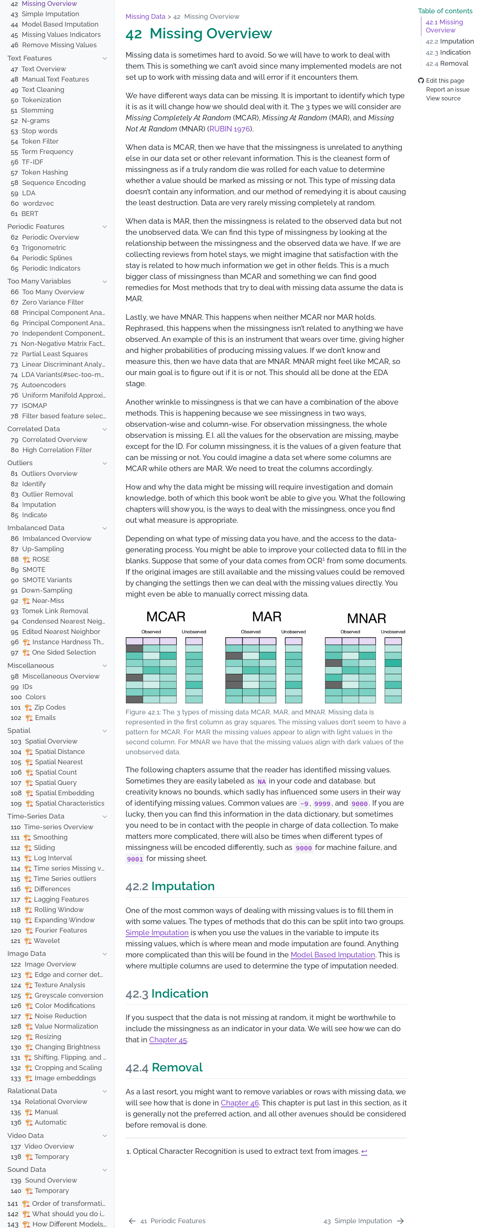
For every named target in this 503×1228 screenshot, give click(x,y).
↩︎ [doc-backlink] (364, 1151)
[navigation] (53, 58)
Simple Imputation (157, 932)
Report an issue (443, 89)
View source (439, 98)
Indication (448, 52)
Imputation (450, 41)
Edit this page (441, 80)
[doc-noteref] (323, 560)
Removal (447, 63)
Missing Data (145, 16)
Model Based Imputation (333, 954)
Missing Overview (444, 26)
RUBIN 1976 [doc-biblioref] (229, 128)
